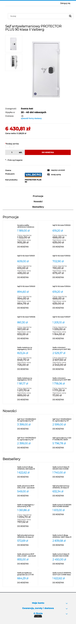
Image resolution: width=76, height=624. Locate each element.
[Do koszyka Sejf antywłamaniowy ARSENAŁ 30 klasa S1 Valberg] (62, 495)
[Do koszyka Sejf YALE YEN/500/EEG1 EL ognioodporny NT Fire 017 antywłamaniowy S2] (62, 428)
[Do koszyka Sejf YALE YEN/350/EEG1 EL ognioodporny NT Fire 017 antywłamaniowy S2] (27, 447)
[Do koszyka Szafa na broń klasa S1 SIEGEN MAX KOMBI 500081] (62, 476)
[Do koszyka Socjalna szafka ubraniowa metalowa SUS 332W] (27, 246)
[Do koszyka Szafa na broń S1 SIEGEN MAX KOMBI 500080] (62, 514)
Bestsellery (38, 207)
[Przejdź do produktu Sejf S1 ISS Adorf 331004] (62, 287)
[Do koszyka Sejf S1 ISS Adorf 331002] (62, 277)
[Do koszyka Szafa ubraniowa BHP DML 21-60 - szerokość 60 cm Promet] (27, 495)
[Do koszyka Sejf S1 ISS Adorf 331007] (62, 338)
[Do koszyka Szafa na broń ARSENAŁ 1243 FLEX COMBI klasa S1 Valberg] (62, 582)
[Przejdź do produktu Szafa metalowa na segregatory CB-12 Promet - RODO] (27, 379)
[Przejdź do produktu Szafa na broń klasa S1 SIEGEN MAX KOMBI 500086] (62, 555)
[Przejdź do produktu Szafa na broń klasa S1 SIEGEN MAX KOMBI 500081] (62, 468)
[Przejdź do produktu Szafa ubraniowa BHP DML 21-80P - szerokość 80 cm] (27, 555)
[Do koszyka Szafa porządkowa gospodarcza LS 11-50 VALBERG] (27, 582)
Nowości (38, 201)
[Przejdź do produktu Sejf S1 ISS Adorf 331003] (27, 287)
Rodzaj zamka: (12, 144)
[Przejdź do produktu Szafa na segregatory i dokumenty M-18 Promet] (27, 505)
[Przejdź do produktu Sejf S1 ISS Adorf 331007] (62, 318)
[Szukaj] (70, 16)
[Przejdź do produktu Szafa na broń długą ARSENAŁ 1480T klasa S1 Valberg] (62, 536)
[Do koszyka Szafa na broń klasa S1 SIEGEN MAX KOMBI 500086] (62, 563)
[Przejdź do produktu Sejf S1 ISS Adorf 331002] (62, 257)
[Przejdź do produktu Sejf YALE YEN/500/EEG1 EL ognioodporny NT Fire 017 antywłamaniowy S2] (62, 420)
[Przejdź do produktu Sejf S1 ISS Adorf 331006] (27, 318)
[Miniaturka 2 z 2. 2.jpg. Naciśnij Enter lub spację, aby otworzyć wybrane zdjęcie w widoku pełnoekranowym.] (13, 62)
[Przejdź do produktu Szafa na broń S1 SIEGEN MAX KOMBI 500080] (62, 505)
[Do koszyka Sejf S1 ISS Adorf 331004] (62, 307)
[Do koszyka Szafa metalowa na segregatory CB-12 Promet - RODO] (27, 399)
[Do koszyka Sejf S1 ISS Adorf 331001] (27, 277)
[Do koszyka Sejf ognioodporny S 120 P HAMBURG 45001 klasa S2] (62, 447)
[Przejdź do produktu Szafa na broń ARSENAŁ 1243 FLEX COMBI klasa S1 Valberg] (62, 574)
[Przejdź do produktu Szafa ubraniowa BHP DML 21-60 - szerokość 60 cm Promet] (27, 487)
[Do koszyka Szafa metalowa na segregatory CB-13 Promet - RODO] (27, 369)
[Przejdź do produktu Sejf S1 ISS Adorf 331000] (62, 226)
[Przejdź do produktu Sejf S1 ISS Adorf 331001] (27, 257)
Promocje (38, 196)
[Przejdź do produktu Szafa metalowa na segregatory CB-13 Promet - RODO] (27, 348)
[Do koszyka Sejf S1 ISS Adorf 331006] (27, 338)
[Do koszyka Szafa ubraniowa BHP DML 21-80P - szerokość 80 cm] (27, 563)
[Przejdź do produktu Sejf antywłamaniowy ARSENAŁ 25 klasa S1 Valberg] (27, 536)
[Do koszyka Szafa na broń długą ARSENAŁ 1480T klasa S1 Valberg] (62, 545)
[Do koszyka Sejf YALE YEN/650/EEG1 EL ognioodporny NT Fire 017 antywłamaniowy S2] (27, 428)
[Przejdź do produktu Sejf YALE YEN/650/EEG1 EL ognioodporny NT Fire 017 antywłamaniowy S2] (27, 420)
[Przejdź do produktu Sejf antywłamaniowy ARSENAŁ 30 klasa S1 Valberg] (62, 487)
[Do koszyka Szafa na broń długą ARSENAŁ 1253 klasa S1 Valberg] (27, 476)
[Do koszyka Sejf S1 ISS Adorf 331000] (62, 246)
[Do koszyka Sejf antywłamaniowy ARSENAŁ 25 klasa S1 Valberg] (27, 545)
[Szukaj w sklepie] (38, 16)
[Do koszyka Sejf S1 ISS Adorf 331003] (27, 307)
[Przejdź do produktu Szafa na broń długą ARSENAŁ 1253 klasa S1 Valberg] (27, 468)
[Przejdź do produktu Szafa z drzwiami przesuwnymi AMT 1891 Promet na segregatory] (62, 379)
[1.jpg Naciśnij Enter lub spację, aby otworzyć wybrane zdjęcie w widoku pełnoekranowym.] (48, 69)
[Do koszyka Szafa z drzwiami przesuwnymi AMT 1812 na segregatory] (62, 369)
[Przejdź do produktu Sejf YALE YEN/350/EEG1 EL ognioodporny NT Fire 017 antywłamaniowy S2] (27, 439)
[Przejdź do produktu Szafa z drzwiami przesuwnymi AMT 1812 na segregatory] (62, 348)
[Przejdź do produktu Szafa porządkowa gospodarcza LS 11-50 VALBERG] (27, 574)
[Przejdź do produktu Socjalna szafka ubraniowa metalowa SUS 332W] (27, 226)
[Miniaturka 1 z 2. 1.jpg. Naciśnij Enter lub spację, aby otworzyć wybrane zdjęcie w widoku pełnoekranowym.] (13, 43)
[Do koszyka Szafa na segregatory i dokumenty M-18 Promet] (27, 526)
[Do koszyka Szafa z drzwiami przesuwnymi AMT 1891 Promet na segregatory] (62, 399)
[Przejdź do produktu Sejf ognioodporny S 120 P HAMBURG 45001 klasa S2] (62, 439)
